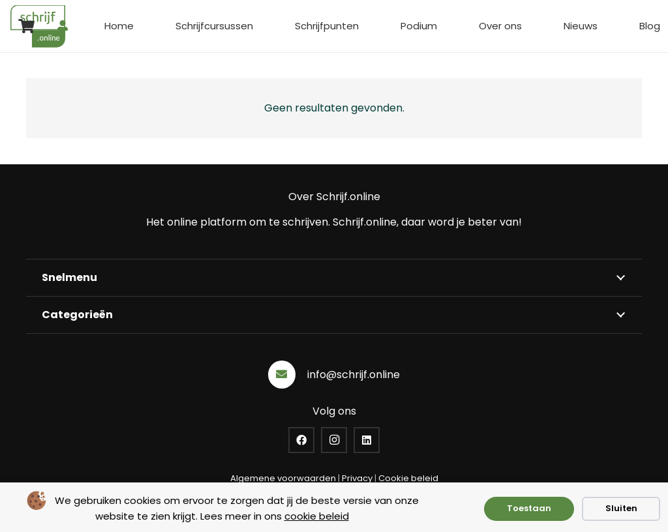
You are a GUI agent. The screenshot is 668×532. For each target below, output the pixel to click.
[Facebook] (301, 440)
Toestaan (529, 508)
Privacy (357, 478)
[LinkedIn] (367, 440)
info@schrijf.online (353, 374)
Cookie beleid (408, 478)
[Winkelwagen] (26, 26)
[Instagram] (334, 440)
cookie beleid (316, 516)
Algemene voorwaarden (283, 478)
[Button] (63, 26)
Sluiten (621, 508)
